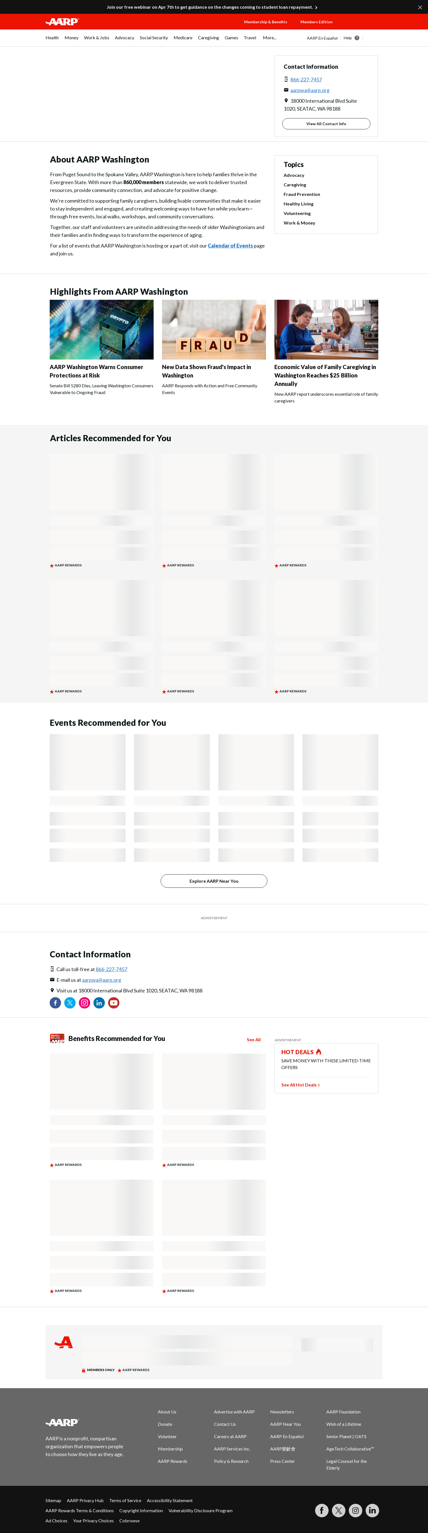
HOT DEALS (297, 1052)
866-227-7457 (306, 79)
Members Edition (316, 21)
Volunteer (167, 1436)
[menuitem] (52, 40)
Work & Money (299, 223)
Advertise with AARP (234, 1411)
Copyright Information (141, 1510)
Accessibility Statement (170, 1500)
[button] (363, 27)
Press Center (282, 1461)
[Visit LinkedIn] (372, 1510)
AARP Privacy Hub (85, 1500)
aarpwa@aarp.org (309, 90)
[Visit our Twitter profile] (70, 1002)
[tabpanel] (345, 37)
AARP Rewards (172, 1461)
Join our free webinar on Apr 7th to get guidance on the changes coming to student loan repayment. (210, 7)
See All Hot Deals (299, 1084)
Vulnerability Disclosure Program (201, 1510)
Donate (165, 1424)
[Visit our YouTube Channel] (113, 1002)
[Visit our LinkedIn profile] (99, 1002)
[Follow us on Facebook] (55, 1002)
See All (254, 1039)
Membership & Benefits (265, 21)
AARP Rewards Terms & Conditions (79, 1510)
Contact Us (225, 1424)
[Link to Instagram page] (84, 1002)
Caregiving (295, 184)
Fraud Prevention (302, 194)
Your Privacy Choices (93, 1520)
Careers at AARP (230, 1436)
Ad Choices (56, 1520)
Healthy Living (298, 204)
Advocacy (294, 175)
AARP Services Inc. (232, 1448)
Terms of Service (125, 1500)
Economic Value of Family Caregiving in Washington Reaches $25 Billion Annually (325, 375)
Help (348, 37)
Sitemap (53, 1500)
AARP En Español (322, 38)
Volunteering (297, 213)
